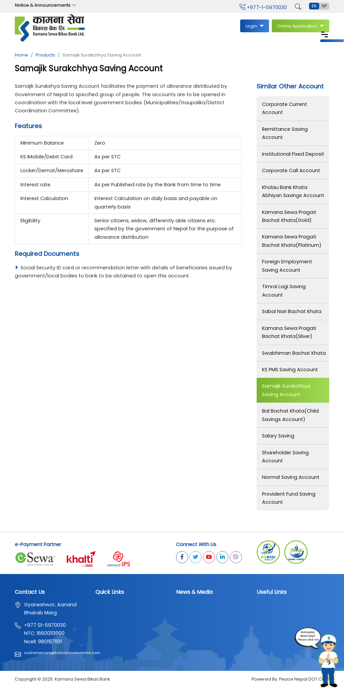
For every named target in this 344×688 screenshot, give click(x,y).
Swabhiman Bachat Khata (294, 353)
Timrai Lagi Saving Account (284, 290)
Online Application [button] (297, 26)
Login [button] (252, 26)
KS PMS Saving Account (290, 370)
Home (21, 55)
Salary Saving (278, 436)
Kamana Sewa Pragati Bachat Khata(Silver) (289, 332)
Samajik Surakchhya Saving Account (286, 390)
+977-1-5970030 (263, 7)
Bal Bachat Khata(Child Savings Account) (290, 415)
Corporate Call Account (291, 170)
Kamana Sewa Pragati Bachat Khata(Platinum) (291, 241)
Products (45, 55)
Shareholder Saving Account (285, 457)
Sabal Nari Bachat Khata (291, 311)
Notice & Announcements (45, 5)
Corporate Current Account (284, 108)
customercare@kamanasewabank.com (62, 653)
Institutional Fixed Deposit (293, 154)
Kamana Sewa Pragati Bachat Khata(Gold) (289, 216)
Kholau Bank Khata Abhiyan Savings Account (293, 191)
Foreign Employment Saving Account (287, 266)
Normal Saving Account (290, 477)
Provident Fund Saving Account (288, 498)
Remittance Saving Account (285, 133)
